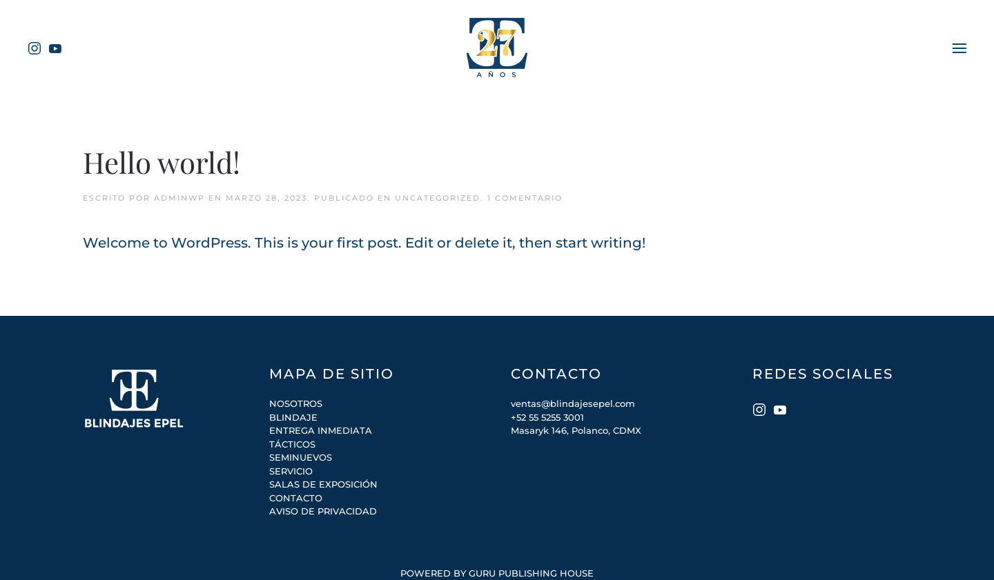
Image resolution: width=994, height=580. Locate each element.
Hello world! (161, 162)
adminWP (179, 198)
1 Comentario (525, 198)
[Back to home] (497, 48)
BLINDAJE (293, 417)
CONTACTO (295, 497)
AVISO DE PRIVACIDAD (323, 511)
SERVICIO (291, 471)
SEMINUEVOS (300, 457)
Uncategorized (437, 198)
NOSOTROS (295, 403)
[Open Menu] (959, 47)
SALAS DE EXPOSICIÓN (323, 484)
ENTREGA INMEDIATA (320, 430)
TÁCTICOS (292, 444)
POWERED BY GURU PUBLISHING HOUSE (497, 573)
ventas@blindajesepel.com (573, 403)
